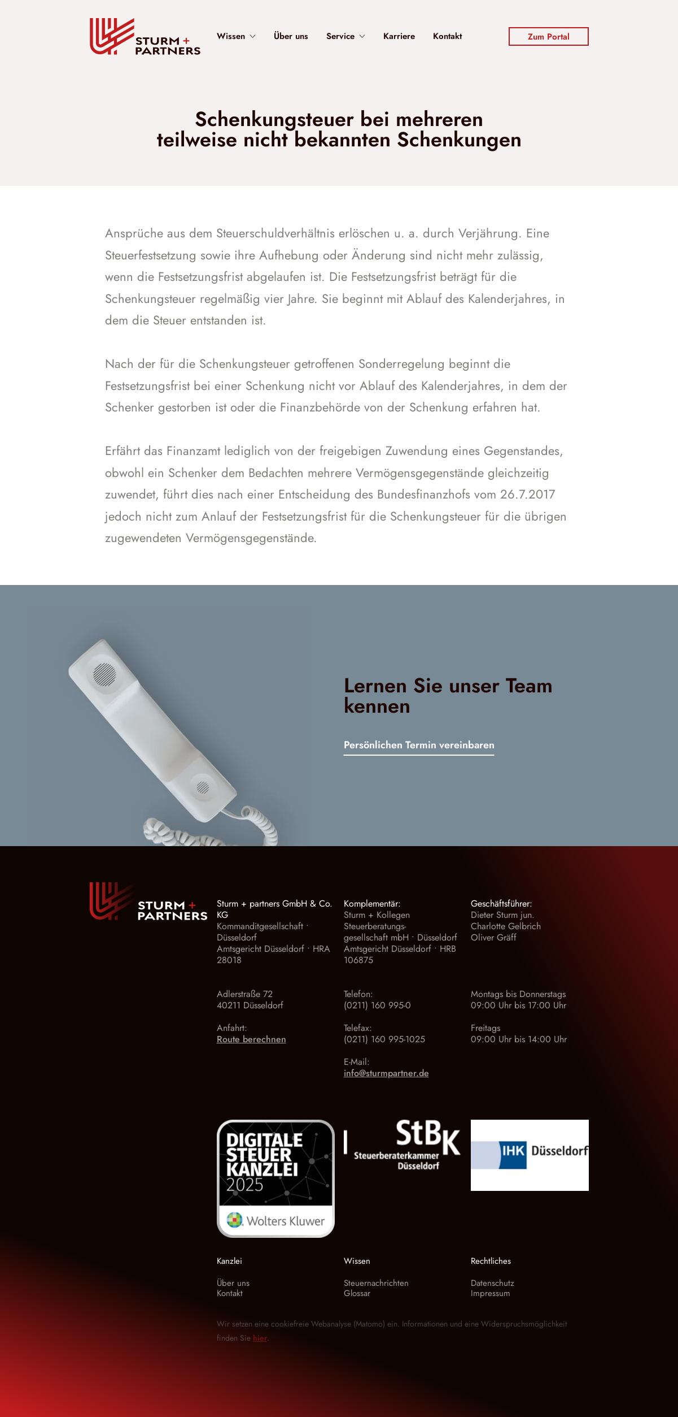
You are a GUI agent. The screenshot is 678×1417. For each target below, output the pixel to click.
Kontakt (447, 36)
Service (345, 36)
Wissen (236, 36)
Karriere (399, 36)
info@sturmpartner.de (386, 1073)
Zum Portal (549, 37)
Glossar (357, 1293)
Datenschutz (492, 1283)
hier (260, 1338)
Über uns (291, 36)
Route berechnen (251, 1039)
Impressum (490, 1293)
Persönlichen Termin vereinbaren (419, 746)
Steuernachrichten (376, 1283)
